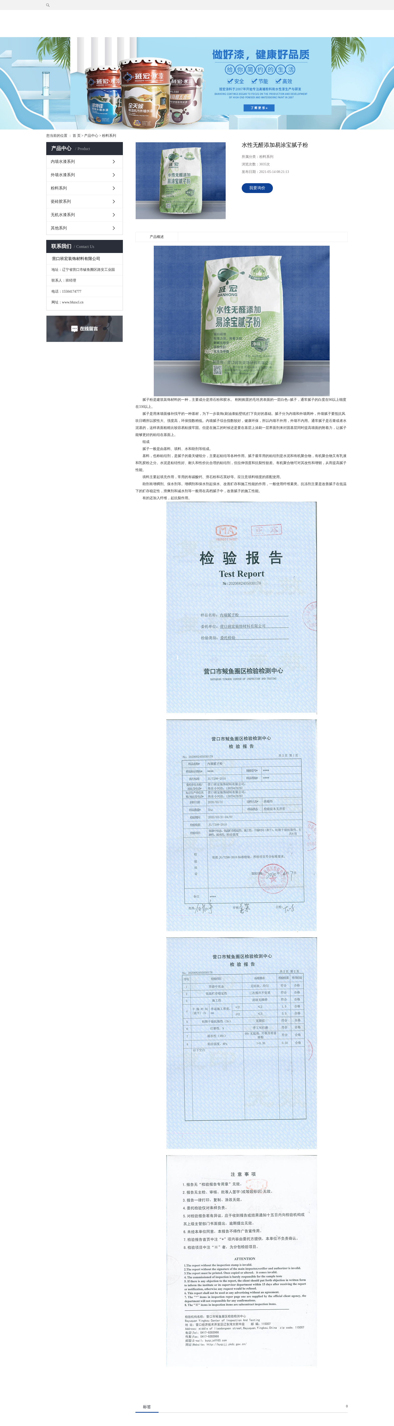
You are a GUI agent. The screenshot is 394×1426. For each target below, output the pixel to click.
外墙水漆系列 (63, 175)
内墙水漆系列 (63, 161)
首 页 (77, 136)
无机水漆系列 (63, 215)
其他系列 (59, 228)
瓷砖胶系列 (61, 201)
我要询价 (257, 188)
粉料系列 (109, 136)
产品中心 (91, 136)
